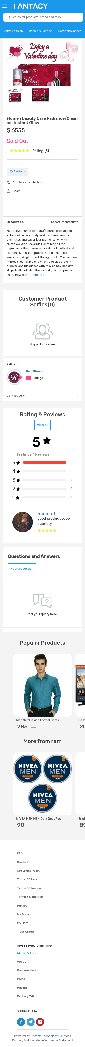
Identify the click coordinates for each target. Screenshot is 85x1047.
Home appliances (69, 31)
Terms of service (29, 888)
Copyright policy (28, 870)
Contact (23, 862)
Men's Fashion (13, 31)
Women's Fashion (40, 31)
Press (21, 979)
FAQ (20, 853)
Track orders (26, 931)
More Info (37, 274)
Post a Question (22, 568)
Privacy (22, 905)
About (21, 961)
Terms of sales (27, 879)
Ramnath (47, 513)
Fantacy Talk (25, 996)
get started (26, 952)
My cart (22, 923)
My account (25, 914)
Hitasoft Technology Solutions (51, 1036)
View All (42, 424)
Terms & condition (30, 897)
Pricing (22, 987)
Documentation (28, 970)
